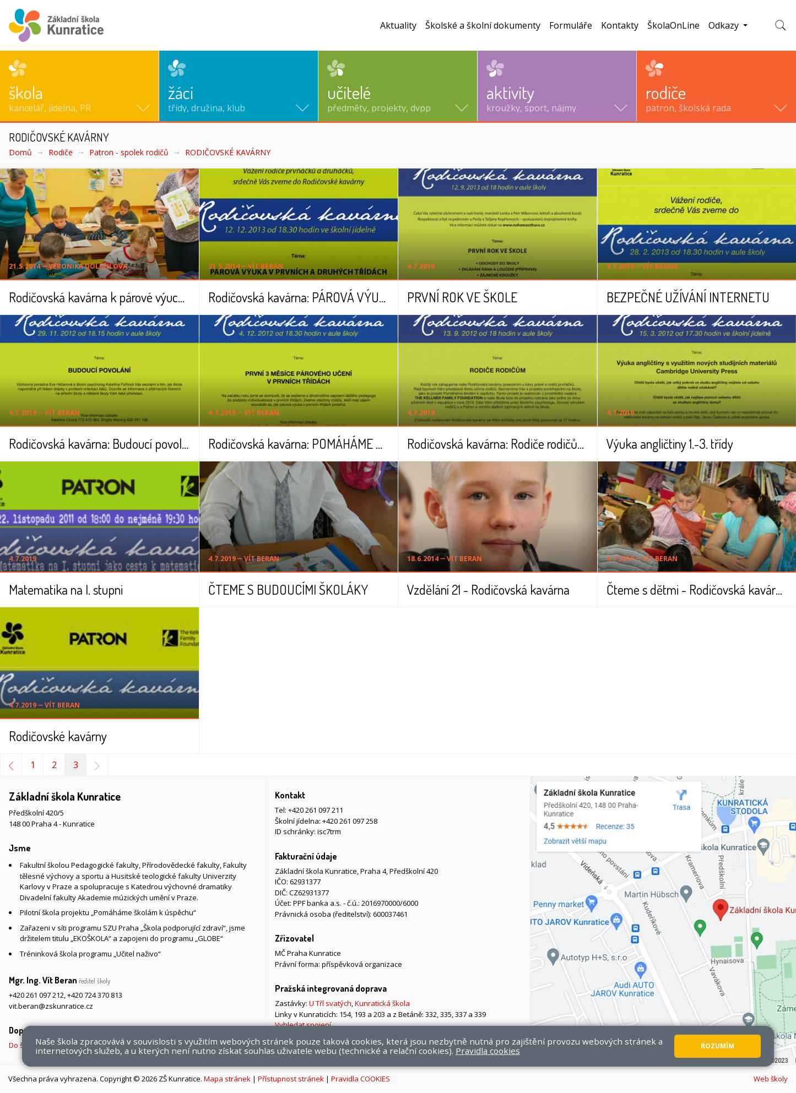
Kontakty (619, 25)
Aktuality (398, 25)
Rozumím (717, 1046)
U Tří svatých (330, 1003)
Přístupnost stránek (291, 1079)
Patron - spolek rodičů (129, 152)
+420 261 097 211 (315, 810)
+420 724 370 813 (94, 995)
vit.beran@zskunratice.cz (51, 1006)
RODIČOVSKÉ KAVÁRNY (227, 152)
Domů (20, 152)
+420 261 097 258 (349, 821)
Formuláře (570, 25)
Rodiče (60, 152)
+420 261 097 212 (36, 995)
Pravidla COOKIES (360, 1079)
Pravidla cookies (488, 1050)
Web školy (771, 1079)
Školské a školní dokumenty (482, 25)
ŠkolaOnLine (673, 25)
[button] (79, 86)
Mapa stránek (227, 1079)
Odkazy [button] (724, 25)
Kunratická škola (382, 1003)
